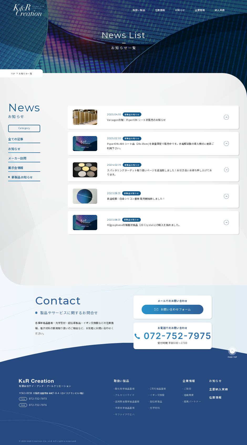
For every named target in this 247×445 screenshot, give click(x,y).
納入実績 (188, 10)
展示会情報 (15, 167)
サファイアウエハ (125, 414)
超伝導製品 (156, 401)
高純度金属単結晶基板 (127, 401)
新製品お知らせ (22, 177)
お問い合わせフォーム (176, 309)
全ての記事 (15, 139)
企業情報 (168, 10)
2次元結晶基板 (158, 388)
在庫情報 (128, 10)
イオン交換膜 (157, 395)
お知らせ (148, 10)
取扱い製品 (107, 10)
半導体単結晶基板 (125, 408)
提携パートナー (192, 401)
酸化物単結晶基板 (125, 388)
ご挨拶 (187, 388)
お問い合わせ (218, 10)
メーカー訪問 (17, 158)
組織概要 (189, 395)
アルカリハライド (125, 395)
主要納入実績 (218, 389)
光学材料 (155, 408)
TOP (13, 74)
